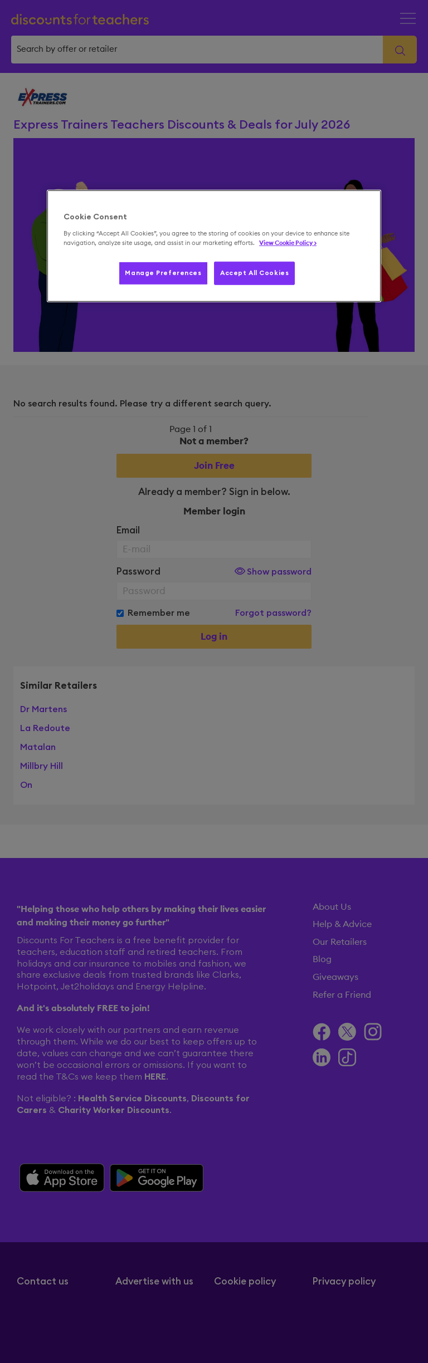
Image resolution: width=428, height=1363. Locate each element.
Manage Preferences (163, 273)
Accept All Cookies (254, 273)
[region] (214, 246)
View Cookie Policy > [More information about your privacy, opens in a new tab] (288, 243)
